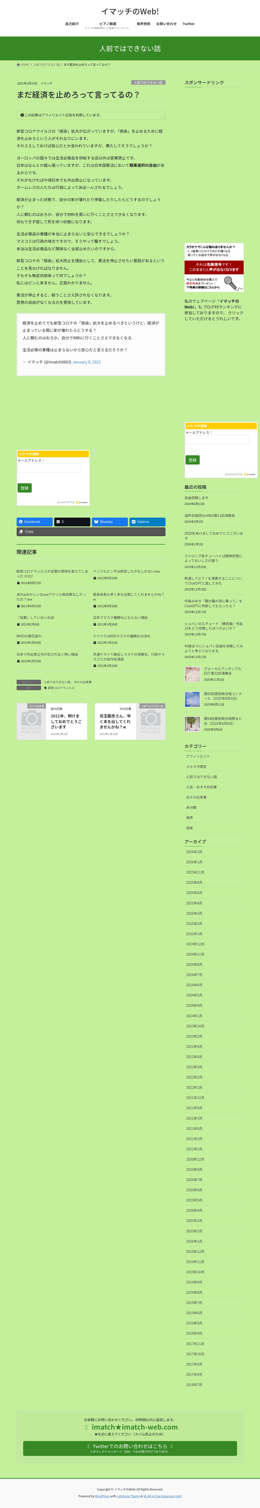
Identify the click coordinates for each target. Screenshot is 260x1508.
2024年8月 (194, 964)
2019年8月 (194, 1292)
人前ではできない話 (148, 82)
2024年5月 (194, 995)
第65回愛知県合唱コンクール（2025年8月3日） (223, 696)
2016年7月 (194, 1384)
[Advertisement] (52, 411)
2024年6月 (194, 984)
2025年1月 (194, 933)
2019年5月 (194, 1323)
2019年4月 (194, 1333)
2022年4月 (194, 1056)
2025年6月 (194, 892)
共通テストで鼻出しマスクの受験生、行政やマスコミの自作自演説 (129, 656)
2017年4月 (194, 1374)
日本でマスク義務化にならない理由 (120, 617)
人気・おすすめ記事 (201, 786)
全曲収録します (196, 497)
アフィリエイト (198, 756)
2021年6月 (194, 1128)
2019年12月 (195, 1251)
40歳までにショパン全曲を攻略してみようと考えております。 (214, 648)
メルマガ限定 (196, 766)
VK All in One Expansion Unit (162, 1496)
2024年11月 (195, 954)
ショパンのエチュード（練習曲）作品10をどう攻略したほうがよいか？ (214, 626)
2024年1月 (194, 1015)
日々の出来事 (83, 682)
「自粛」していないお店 (35, 617)
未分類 (191, 807)
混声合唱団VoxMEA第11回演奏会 (210, 515)
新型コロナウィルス (61, 688)
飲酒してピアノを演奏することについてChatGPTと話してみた (213, 581)
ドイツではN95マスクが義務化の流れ (122, 635)
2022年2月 (194, 1077)
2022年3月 (194, 1066)
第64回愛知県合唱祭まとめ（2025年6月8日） (223, 721)
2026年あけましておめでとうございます (214, 535)
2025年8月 (194, 882)
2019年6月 (194, 1312)
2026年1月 (194, 861)
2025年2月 (194, 923)
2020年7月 (194, 1179)
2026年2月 (194, 851)
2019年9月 (194, 1282)
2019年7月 (194, 1302)
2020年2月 (194, 1231)
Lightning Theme (128, 1496)
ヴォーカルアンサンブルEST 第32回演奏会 (222, 671)
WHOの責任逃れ (29, 635)
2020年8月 (194, 1169)
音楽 (189, 827)
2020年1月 (194, 1241)
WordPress (102, 1496)
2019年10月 (195, 1271)
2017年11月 (195, 1343)
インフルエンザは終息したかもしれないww (126, 571)
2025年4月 (194, 903)
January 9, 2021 (86, 362)
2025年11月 (195, 872)
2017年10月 (195, 1353)
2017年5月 (194, 1364)
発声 (189, 817)
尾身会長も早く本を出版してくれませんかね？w (129, 597)
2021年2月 (194, 1138)
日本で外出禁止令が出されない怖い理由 (47, 654)
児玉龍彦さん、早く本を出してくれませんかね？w (115, 721)
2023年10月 (195, 1026)
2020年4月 (194, 1210)
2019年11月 (195, 1261)
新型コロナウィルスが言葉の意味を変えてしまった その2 (52, 573)
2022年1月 (194, 1087)
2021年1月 (194, 1148)
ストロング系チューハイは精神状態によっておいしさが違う (213, 558)
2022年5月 (194, 1046)
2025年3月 (194, 913)
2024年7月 (194, 974)
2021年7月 (194, 1118)
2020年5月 (194, 1200)
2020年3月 (194, 1220)
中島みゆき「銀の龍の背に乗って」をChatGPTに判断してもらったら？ (213, 603)
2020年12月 (195, 1159)
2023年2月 (194, 1036)
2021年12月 (195, 1097)
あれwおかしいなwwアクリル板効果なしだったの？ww (51, 597)
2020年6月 (194, 1189)
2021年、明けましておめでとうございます (66, 721)
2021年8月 (194, 1107)
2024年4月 (194, 1005)
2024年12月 (195, 943)
